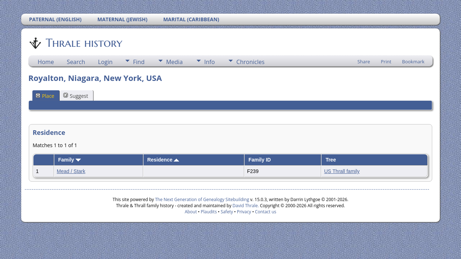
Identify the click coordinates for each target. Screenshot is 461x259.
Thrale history (83, 43)
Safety (227, 212)
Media (174, 62)
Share (363, 61)
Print (386, 61)
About (191, 212)
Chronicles (250, 62)
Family (69, 160)
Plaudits (209, 212)
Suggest (75, 95)
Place (45, 95)
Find (139, 62)
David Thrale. (245, 206)
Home (46, 62)
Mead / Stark (71, 171)
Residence (163, 160)
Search (76, 62)
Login (105, 62)
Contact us (265, 212)
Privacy (244, 212)
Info (209, 62)
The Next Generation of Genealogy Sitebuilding (202, 199)
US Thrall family (342, 171)
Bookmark (413, 61)
